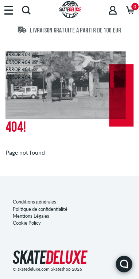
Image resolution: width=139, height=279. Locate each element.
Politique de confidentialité (40, 209)
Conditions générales (34, 202)
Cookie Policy (27, 223)
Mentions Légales (31, 216)
